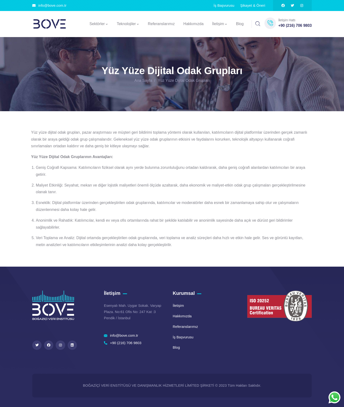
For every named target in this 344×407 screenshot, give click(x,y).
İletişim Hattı (286, 20)
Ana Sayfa (143, 80)
